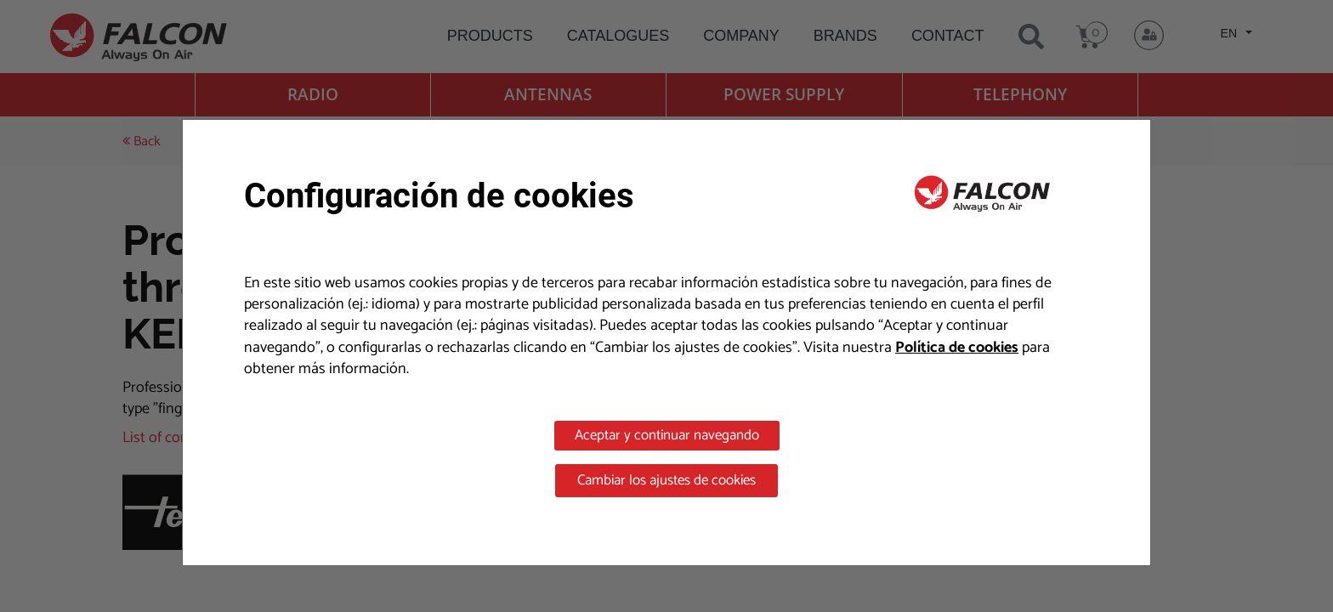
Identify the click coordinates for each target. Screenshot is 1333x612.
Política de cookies (956, 347)
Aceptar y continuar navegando (667, 435)
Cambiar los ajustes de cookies (666, 480)
